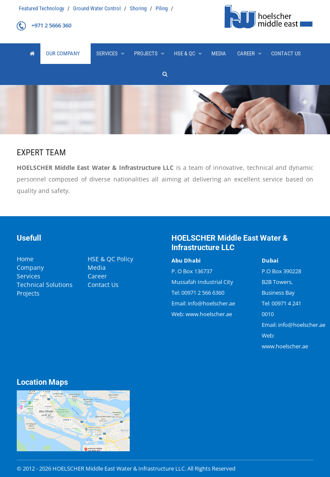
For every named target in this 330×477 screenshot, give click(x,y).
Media (218, 53)
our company (63, 53)
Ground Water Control (97, 8)
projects (146, 53)
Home (25, 259)
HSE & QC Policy (110, 259)
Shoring (139, 8)
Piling (162, 8)
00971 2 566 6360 (202, 292)
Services (107, 53)
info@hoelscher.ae (211, 303)
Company (30, 268)
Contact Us (286, 53)
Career (246, 53)
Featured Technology (42, 8)
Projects (28, 293)
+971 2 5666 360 (51, 25)
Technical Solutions (45, 285)
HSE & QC (184, 53)
